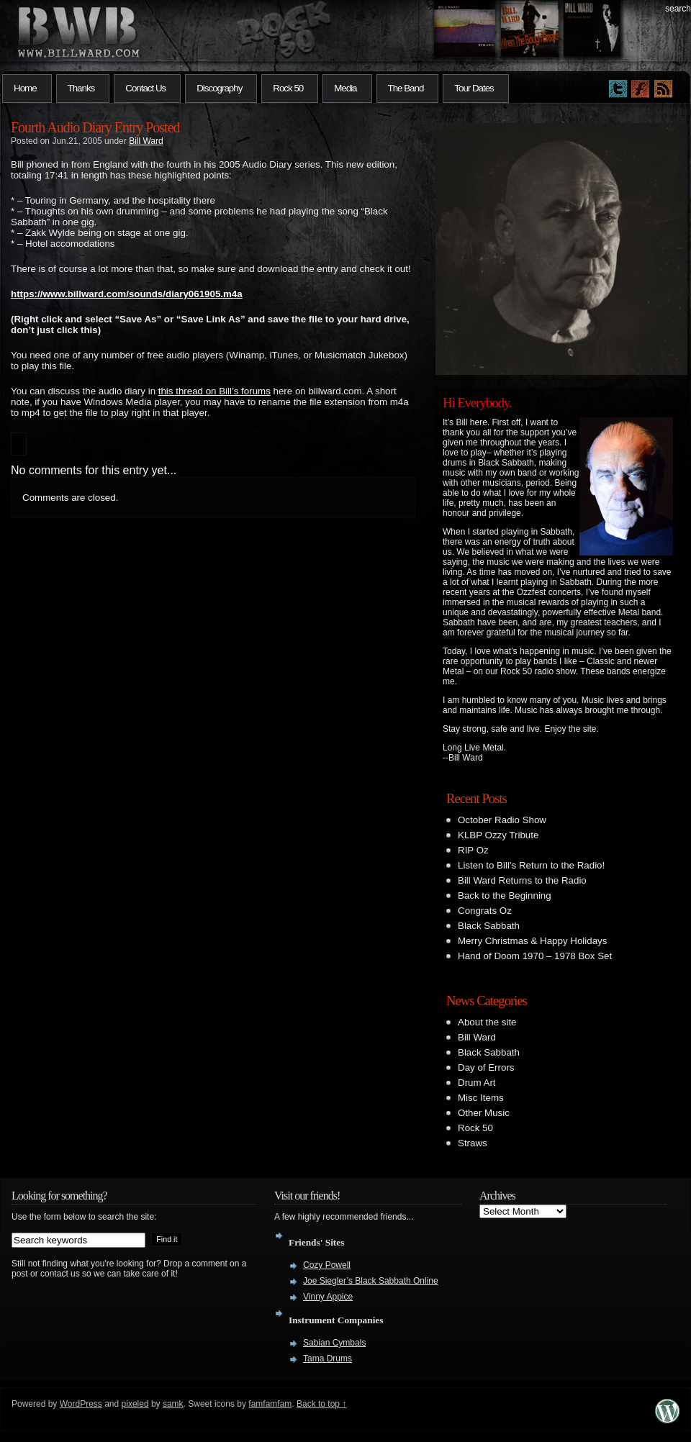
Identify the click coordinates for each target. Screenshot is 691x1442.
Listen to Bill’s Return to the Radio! (531, 865)
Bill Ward (146, 141)
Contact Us (145, 88)
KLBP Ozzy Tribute (498, 835)
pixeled (135, 1404)
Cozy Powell (327, 1265)
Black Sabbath (489, 925)
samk (173, 1404)
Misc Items (481, 1097)
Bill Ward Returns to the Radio (522, 880)
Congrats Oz (485, 910)
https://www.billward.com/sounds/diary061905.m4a (127, 294)
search (678, 9)
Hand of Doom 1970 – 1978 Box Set (535, 956)
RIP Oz (473, 850)
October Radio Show (502, 820)
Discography (219, 88)
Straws (472, 1143)
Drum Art (477, 1082)
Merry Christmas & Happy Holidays (532, 940)
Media (345, 88)
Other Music (484, 1112)
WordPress (81, 1404)
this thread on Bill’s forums (214, 391)
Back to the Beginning (504, 895)
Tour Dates (473, 88)
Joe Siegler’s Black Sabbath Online (370, 1281)
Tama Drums (327, 1358)
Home (25, 88)
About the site (487, 1022)
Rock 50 (288, 88)
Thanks (81, 88)
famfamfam (270, 1404)
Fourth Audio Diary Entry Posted (95, 127)
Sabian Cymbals (334, 1343)
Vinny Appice (328, 1297)
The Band (406, 88)
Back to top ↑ (321, 1404)
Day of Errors (486, 1067)
